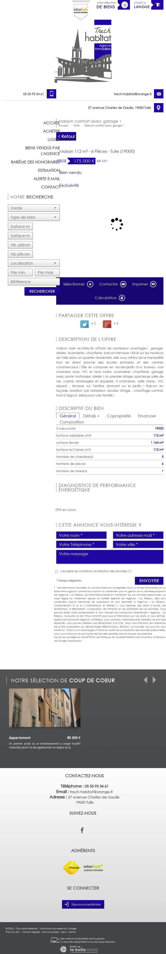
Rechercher (42, 291)
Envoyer (149, 580)
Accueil (51, 122)
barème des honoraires (35, 162)
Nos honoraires (50, 931)
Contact (50, 187)
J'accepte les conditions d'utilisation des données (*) (95, 571)
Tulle (76, 125)
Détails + (91, 415)
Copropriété (119, 415)
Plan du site (12, 931)
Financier (147, 415)
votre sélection (106, 5)
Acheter (51, 131)
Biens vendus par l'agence (42, 150)
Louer (54, 139)
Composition (72, 421)
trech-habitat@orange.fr (133, 94)
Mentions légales (30, 931)
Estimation (49, 170)
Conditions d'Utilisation (153, 637)
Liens (63, 931)
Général (68, 415)
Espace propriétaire (83, 904)
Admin (72, 931)
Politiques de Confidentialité (116, 637)
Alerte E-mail (46, 178)
